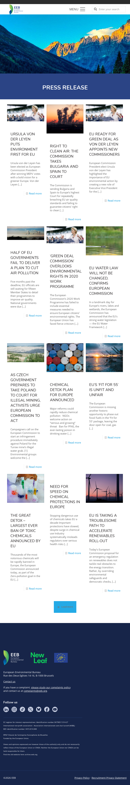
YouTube (55, 709)
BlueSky (38, 709)
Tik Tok (22, 709)
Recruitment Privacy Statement (109, 777)
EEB (13, 657)
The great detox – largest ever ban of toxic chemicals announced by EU (25, 531)
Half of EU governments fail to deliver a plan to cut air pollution (25, 263)
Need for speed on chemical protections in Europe (65, 497)
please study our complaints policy (51, 687)
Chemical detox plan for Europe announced (62, 392)
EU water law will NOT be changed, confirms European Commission (103, 281)
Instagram (14, 709)
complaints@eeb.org (35, 690)
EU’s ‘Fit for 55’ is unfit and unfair (103, 390)
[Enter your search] (109, 9)
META (38, 657)
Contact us (9, 681)
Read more (35, 193)
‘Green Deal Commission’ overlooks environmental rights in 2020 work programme (66, 271)
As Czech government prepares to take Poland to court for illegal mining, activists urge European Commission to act (25, 397)
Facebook (46, 709)
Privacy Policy (82, 777)
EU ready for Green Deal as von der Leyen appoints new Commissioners (104, 144)
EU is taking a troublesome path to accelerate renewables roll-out (103, 528)
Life (61, 658)
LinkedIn (6, 709)
